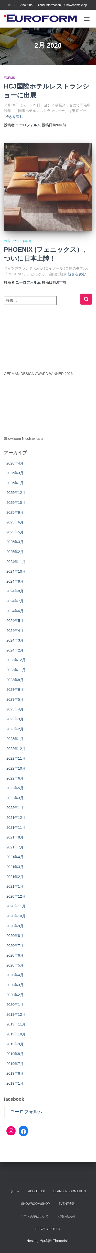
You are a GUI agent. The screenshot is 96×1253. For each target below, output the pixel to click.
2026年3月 (15, 473)
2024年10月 (16, 571)
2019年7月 (15, 1064)
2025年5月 (15, 532)
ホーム (12, 5)
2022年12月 (16, 749)
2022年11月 (16, 758)
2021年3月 (15, 867)
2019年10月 (16, 1034)
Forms (9, 78)
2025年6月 (15, 522)
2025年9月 (15, 512)
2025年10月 (16, 502)
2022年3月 (15, 798)
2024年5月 (15, 621)
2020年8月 (15, 936)
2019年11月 (16, 1024)
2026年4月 (15, 463)
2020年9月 (15, 926)
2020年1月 (15, 1005)
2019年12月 (16, 1014)
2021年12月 (16, 818)
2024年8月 (15, 591)
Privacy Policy (48, 1229)
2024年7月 (15, 601)
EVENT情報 (66, 1204)
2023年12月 (16, 660)
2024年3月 (15, 640)
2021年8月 (15, 837)
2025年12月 (16, 493)
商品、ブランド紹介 (17, 241)
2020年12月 (16, 896)
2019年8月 (15, 1054)
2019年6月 (15, 1073)
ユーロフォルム (26, 1111)
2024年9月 (15, 581)
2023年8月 (15, 680)
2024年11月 (16, 562)
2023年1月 (15, 739)
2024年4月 (15, 631)
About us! (27, 5)
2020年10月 (16, 916)
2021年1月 (15, 886)
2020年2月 (15, 995)
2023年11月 (16, 670)
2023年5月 (15, 699)
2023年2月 (15, 729)
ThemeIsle (61, 1241)
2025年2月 (15, 552)
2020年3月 (15, 985)
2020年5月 (15, 965)
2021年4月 (15, 857)
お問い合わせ (66, 1216)
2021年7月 (15, 847)
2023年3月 (15, 719)
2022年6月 (15, 778)
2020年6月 (15, 955)
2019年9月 (15, 1044)
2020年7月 (15, 946)
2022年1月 (15, 808)
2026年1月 (15, 483)
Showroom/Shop (75, 5)
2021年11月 (16, 827)
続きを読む (14, 117)
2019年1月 (15, 1083)
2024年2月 (15, 650)
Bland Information (49, 5)
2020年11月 (16, 906)
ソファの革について (34, 1216)
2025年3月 (15, 542)
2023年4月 (15, 709)
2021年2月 (15, 877)
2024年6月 (15, 611)
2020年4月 (15, 975)
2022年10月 (16, 768)
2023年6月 (15, 689)
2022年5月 (15, 788)
